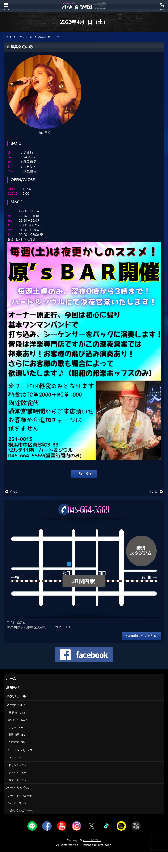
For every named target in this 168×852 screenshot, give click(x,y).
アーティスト (16, 705)
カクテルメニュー (18, 780)
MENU (6, 6)
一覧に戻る (84, 473)
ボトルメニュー (17, 772)
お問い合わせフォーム (21, 810)
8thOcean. (105, 845)
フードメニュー (17, 758)
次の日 (156, 492)
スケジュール (16, 696)
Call (162, 6)
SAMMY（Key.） (18, 720)
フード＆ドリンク (19, 750)
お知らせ (12, 687)
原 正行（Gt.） (17, 713)
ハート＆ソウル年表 (20, 796)
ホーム (11, 678)
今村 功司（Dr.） (18, 742)
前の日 (11, 492)
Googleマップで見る (141, 636)
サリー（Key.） (17, 727)
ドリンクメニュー (18, 765)
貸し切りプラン (17, 803)
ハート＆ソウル (17, 788)
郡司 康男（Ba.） (18, 735)
